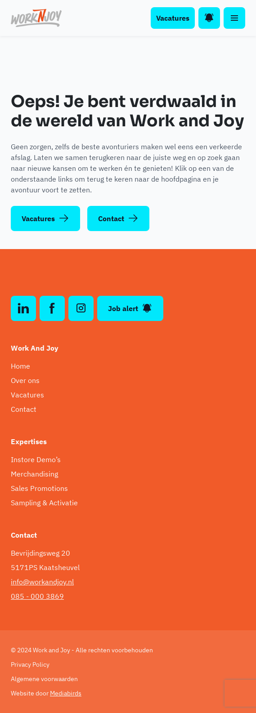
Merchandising (34, 473)
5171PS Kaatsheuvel (45, 567)
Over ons (25, 380)
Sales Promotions (39, 488)
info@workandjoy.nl (42, 581)
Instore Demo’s (36, 459)
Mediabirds (65, 693)
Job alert (130, 308)
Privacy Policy (30, 664)
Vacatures (172, 17)
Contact (118, 218)
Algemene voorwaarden (44, 679)
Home (20, 365)
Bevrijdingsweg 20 (40, 552)
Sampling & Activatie (44, 502)
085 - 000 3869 (37, 596)
